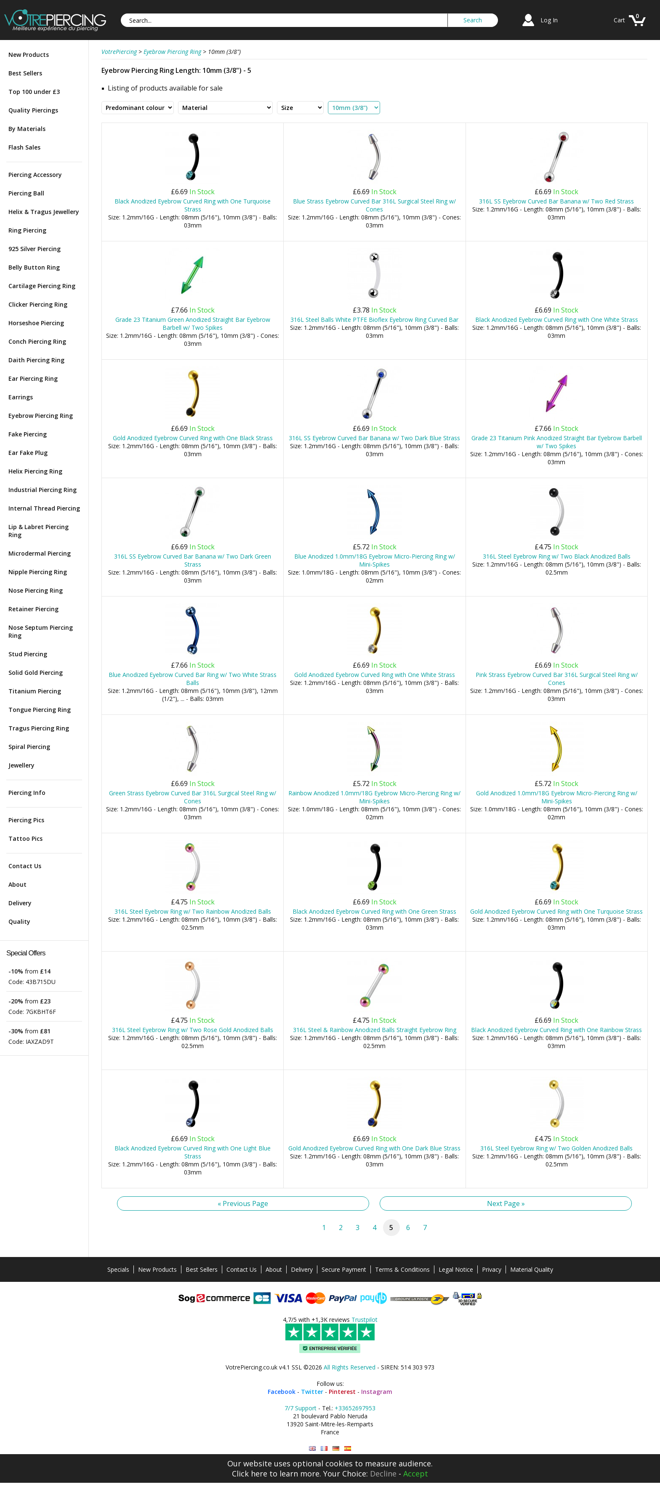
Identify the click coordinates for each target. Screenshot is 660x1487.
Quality (19, 921)
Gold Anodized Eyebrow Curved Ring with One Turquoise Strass (556, 911)
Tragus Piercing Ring (38, 728)
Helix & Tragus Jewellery (43, 212)
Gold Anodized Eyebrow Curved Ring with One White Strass (374, 675)
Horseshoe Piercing (36, 323)
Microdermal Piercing (39, 553)
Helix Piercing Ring (35, 471)
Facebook (281, 1392)
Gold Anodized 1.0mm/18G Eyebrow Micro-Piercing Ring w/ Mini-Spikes (556, 797)
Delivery (20, 903)
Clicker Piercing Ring (37, 304)
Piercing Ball (26, 193)
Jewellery (21, 765)
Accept (415, 1473)
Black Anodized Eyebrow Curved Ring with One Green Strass (374, 911)
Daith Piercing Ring (36, 360)
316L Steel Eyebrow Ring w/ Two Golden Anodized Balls (556, 1148)
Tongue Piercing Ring (39, 710)
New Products (28, 55)
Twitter (312, 1392)
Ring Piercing (27, 230)
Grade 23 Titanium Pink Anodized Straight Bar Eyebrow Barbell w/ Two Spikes (556, 442)
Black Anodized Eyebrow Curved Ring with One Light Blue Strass (192, 1152)
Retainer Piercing (33, 609)
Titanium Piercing (34, 691)
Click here (249, 1473)
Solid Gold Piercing (35, 673)
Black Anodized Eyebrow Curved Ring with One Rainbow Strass (556, 1030)
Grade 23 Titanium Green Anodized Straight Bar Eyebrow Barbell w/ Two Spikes (192, 324)
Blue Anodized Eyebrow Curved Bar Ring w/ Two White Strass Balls (193, 679)
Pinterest (342, 1392)
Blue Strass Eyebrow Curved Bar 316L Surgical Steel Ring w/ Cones (374, 205)
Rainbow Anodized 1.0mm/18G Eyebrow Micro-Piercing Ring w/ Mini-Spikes (374, 797)
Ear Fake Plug (28, 453)
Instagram (376, 1392)
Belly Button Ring (34, 267)
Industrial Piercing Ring (42, 490)
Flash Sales (24, 147)
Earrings (20, 397)
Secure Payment (344, 1269)
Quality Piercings (33, 110)
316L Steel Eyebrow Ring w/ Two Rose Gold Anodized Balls (192, 1030)
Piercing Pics (26, 820)
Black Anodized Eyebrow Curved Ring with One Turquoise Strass (192, 205)
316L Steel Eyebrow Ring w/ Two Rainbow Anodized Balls (192, 911)
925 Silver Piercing (34, 249)
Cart (619, 20)
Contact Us (24, 866)
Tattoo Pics (25, 838)
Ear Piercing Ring (33, 378)
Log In (549, 20)
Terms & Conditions (402, 1269)
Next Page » (506, 1203)
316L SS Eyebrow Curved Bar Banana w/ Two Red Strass (556, 201)
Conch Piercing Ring (37, 341)
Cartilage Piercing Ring (41, 286)
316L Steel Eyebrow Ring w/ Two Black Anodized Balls (557, 556)
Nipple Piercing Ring (37, 572)
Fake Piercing (27, 434)
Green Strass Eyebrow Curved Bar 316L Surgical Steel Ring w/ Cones (192, 797)
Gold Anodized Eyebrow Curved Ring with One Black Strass (193, 438)
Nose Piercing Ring (35, 590)
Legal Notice (456, 1269)
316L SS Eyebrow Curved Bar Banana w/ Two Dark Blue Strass (374, 438)
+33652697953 (355, 1408)
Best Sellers (25, 73)
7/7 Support (301, 1408)
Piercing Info (26, 793)
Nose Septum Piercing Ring (40, 631)
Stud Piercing (27, 654)
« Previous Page (243, 1203)
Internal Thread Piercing (44, 508)
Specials (118, 1269)
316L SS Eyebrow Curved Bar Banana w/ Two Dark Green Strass (192, 560)
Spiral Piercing (29, 747)
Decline (383, 1473)
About (17, 884)
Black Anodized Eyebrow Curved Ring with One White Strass (556, 320)
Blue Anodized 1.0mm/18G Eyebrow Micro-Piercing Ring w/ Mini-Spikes (374, 560)
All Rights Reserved (349, 1367)
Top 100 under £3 (34, 92)
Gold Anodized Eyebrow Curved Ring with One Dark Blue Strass (374, 1148)
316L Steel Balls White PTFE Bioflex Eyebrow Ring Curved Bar (374, 320)
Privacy (491, 1269)
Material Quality (531, 1269)
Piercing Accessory (35, 175)
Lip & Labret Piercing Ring (38, 531)
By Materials (26, 129)
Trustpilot (364, 1320)
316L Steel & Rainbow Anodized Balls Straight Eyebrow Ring (374, 1030)
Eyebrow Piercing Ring (40, 416)
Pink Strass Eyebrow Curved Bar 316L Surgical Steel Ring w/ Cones (557, 679)
